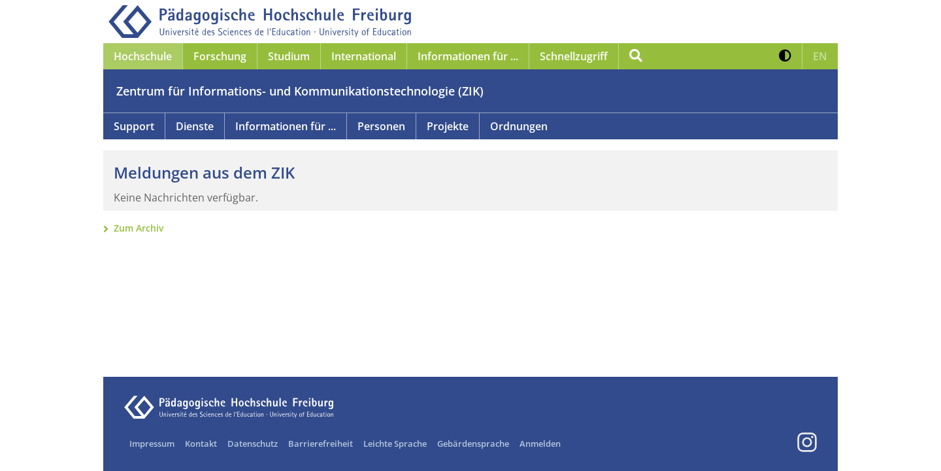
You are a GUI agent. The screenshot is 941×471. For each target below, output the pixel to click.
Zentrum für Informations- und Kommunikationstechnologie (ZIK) (300, 91)
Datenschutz (252, 443)
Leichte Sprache (395, 443)
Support (134, 126)
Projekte (448, 126)
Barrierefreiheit (320, 443)
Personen (381, 126)
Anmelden (540, 443)
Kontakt (201, 443)
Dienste (195, 126)
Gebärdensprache (473, 443)
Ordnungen (519, 126)
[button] (785, 56)
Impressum (151, 443)
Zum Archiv (138, 228)
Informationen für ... (285, 126)
